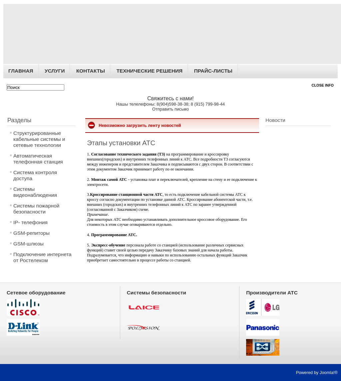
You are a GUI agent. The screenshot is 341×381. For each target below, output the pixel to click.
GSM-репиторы (31, 233)
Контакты (90, 71)
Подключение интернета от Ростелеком (42, 257)
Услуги (55, 71)
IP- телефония (30, 222)
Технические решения (149, 71)
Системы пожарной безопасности (36, 208)
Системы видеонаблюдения (35, 192)
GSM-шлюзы (28, 243)
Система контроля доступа (35, 175)
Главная (20, 71)
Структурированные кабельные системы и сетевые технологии (39, 139)
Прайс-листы (213, 71)
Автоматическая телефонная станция (38, 159)
